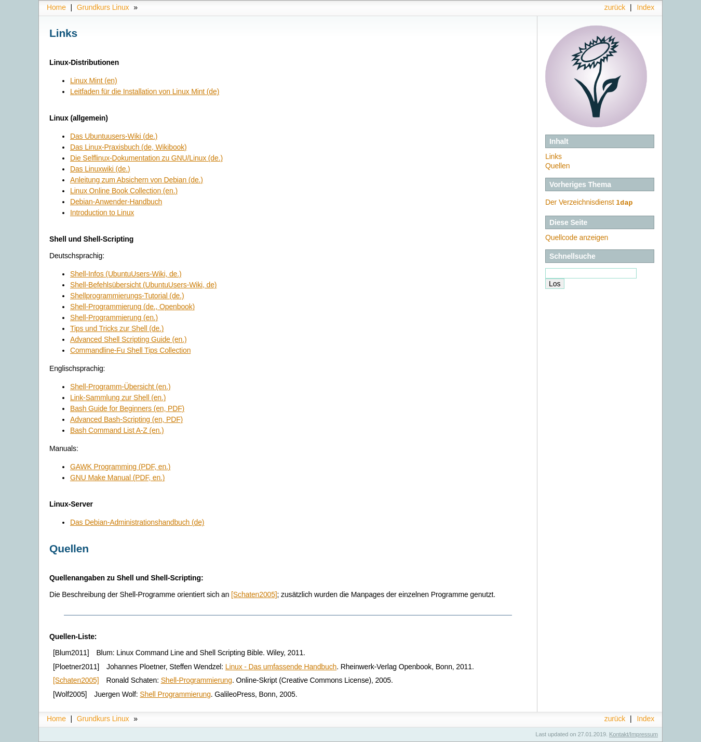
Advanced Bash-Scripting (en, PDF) (126, 419)
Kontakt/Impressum (633, 734)
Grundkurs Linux (103, 7)
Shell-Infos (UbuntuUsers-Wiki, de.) (126, 274)
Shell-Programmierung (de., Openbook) (132, 306)
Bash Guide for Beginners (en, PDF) (127, 408)
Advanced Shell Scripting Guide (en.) (128, 339)
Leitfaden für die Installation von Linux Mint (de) (144, 91)
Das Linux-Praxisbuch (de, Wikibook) (128, 147)
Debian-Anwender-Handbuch (116, 201)
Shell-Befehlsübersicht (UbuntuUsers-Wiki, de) (143, 285)
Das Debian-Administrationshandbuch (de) (137, 522)
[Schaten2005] (254, 594)
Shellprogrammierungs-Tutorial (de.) (127, 296)
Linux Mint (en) (93, 80)
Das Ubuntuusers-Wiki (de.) (113, 136)
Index (645, 7)
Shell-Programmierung (196, 680)
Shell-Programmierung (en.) (114, 317)
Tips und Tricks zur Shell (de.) (117, 328)
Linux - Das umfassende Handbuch (280, 666)
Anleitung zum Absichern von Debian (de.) (136, 180)
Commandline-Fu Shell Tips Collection (130, 350)
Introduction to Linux (102, 212)
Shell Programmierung (175, 694)
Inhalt (559, 141)
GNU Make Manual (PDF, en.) (117, 477)
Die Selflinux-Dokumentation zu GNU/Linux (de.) (146, 158)
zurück (614, 7)
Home (56, 7)
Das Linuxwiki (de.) (100, 169)
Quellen (557, 166)
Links (553, 156)
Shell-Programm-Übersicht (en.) (120, 386)
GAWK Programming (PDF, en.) (120, 466)
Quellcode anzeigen (576, 237)
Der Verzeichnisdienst (589, 202)
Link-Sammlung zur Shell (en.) (118, 397)
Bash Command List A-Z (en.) (117, 430)
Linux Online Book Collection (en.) (124, 191)
